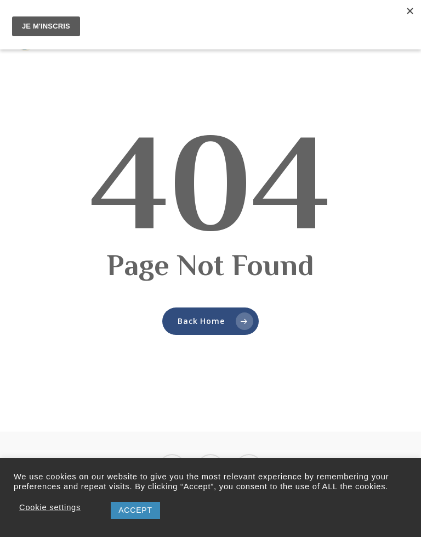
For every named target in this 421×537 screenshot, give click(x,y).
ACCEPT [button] (135, 510)
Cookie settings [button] (50, 507)
